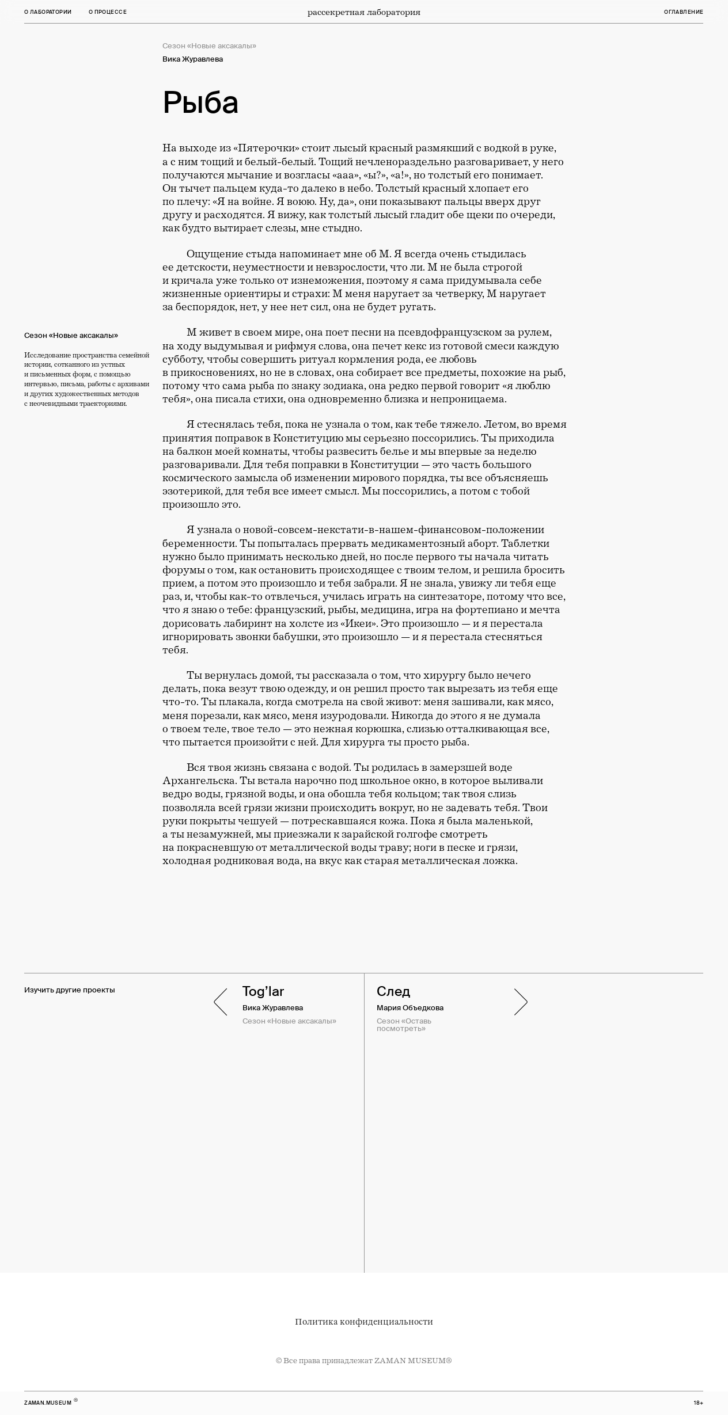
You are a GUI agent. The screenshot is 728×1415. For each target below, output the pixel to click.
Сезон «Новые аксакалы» (289, 1021)
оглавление (683, 12)
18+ (698, 1402)
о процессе (108, 12)
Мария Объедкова (410, 1008)
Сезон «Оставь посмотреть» (404, 1025)
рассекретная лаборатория (364, 12)
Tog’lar (263, 991)
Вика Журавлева (272, 1008)
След (393, 991)
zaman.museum (47, 1402)
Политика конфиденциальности (364, 1322)
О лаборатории (47, 12)
